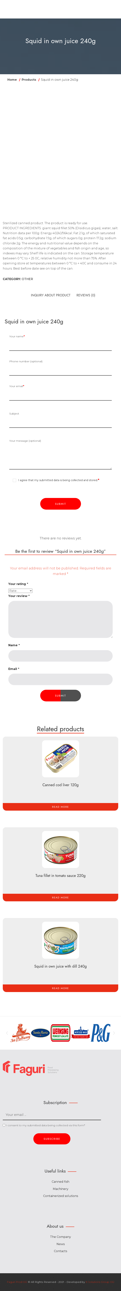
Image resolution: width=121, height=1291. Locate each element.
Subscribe (52, 1139)
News (61, 1244)
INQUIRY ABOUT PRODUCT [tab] (50, 295)
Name (14, 645)
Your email (60, 392)
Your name (60, 343)
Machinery (60, 1189)
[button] (7, 1033)
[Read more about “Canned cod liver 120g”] (60, 807)
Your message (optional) (60, 454)
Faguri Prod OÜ (17, 1282)
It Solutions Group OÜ (100, 1282)
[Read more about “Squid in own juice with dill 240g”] (60, 988)
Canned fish (60, 1182)
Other (27, 279)
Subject (60, 420)
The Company (60, 1237)
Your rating (18, 584)
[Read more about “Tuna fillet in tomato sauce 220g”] (60, 897)
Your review (19, 596)
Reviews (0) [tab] (86, 295)
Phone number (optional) (60, 368)
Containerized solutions (60, 1196)
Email (13, 669)
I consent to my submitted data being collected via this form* (44, 1126)
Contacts (60, 1252)
